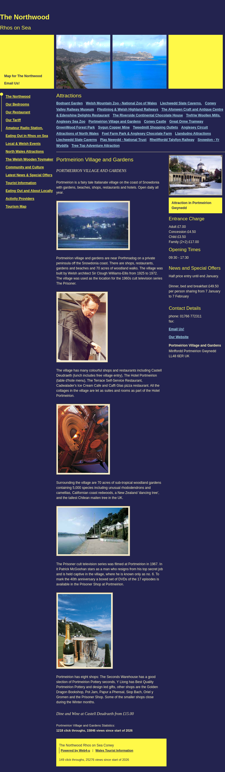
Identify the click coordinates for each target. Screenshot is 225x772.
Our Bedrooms (17, 104)
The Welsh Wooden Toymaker (29, 159)
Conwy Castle (155, 121)
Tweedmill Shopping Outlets (155, 127)
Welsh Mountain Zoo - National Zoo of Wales (121, 103)
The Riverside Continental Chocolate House (148, 115)
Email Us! (12, 83)
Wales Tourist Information (114, 750)
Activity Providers (20, 199)
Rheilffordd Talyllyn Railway (172, 140)
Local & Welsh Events (23, 144)
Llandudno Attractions (193, 134)
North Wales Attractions (25, 152)
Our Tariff (13, 120)
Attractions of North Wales (77, 134)
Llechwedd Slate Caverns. (181, 103)
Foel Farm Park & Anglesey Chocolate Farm (137, 134)
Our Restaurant (18, 112)
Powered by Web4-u (75, 750)
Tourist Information (21, 183)
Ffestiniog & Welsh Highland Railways (127, 109)
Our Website (178, 337)
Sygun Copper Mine (114, 127)
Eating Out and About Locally (29, 191)
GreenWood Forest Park (75, 127)
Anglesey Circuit (194, 127)
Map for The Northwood (23, 76)
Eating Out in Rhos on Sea (27, 136)
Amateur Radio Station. (24, 128)
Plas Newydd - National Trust (123, 140)
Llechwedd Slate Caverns (76, 140)
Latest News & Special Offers (29, 175)
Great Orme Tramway (186, 121)
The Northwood (25, 17)
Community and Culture (25, 167)
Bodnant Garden (69, 103)
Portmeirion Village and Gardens (115, 121)
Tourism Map (16, 207)
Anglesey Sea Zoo (70, 121)
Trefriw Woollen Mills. (203, 115)
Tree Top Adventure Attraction (95, 146)
